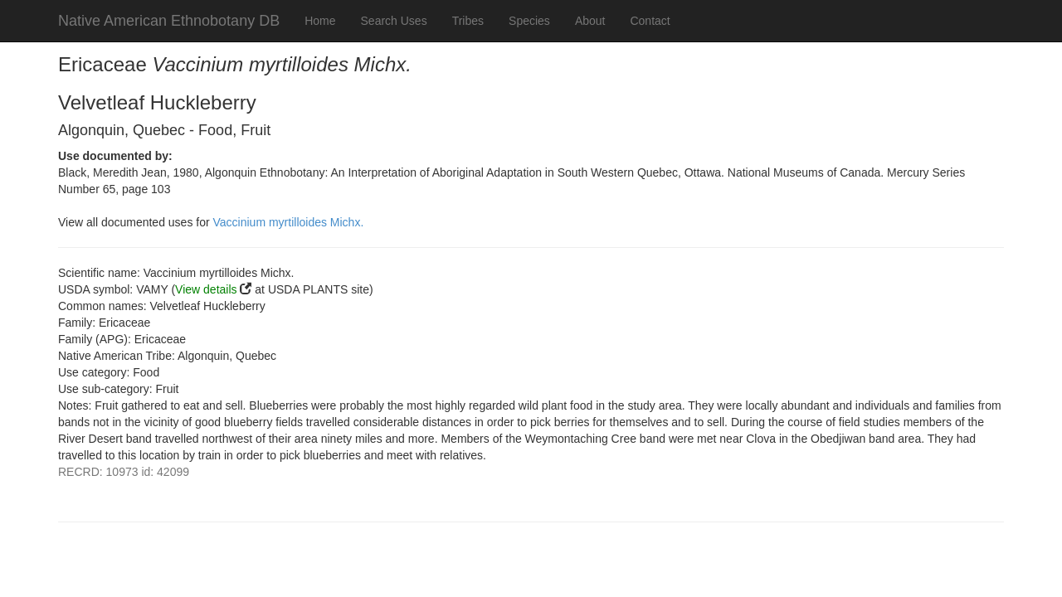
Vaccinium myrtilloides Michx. (288, 222)
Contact (650, 20)
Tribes (468, 20)
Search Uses (394, 20)
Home (319, 20)
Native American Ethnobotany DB (169, 20)
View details (205, 289)
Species (529, 20)
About (590, 20)
